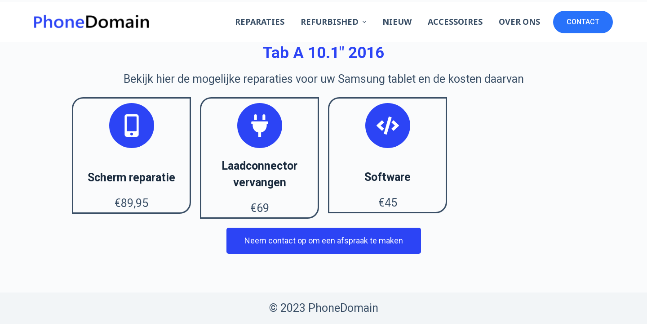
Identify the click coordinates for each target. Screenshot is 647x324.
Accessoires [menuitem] (455, 21)
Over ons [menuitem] (519, 21)
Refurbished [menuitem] (334, 21)
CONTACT (583, 22)
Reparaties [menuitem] (259, 21)
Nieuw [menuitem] (397, 21)
